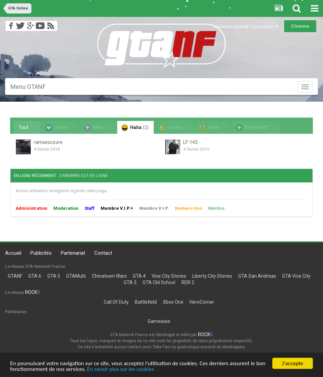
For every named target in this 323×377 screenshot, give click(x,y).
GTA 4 (139, 276)
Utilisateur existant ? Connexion (245, 26)
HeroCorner (202, 302)
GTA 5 (53, 276)
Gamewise (159, 321)
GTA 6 (34, 276)
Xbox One (173, 302)
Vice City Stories (169, 276)
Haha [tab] (135, 127)
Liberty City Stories (212, 276)
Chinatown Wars (109, 276)
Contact (103, 253)
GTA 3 (130, 282)
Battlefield (146, 302)
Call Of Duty (116, 302)
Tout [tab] (27, 127)
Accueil (13, 253)
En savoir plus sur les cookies (120, 369)
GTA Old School (159, 282)
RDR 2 (187, 282)
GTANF (15, 276)
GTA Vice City (296, 276)
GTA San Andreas (257, 276)
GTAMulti (76, 276)
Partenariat (73, 253)
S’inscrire (300, 26)
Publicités (41, 253)
